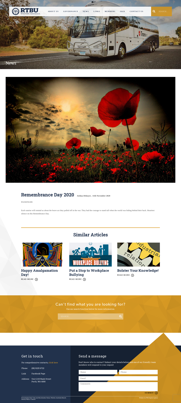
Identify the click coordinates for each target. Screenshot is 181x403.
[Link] (26, 11)
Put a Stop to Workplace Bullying (89, 272)
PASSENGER (27, 202)
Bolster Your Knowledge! (138, 270)
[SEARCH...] (163, 11)
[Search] (120, 316)
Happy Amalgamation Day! (39, 272)
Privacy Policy (25, 399)
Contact (33, 399)
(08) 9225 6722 (38, 368)
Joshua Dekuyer (84, 196)
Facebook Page (38, 373)
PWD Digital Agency (152, 398)
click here (53, 362)
